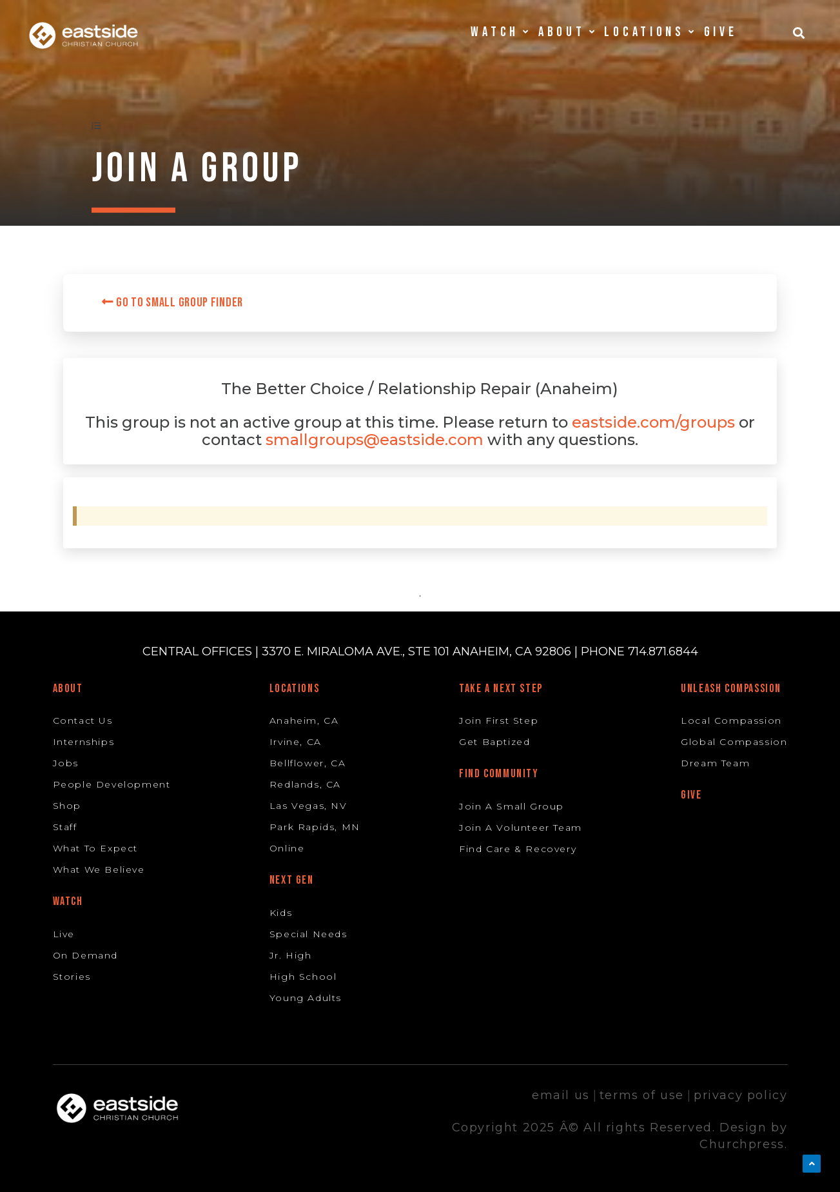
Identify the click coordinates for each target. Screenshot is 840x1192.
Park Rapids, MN (314, 827)
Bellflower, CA (307, 763)
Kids (280, 913)
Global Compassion (734, 742)
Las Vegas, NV (308, 805)
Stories (72, 976)
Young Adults (305, 998)
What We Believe (99, 869)
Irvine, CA (295, 742)
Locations (294, 688)
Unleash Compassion (731, 688)
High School (303, 976)
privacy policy (740, 1095)
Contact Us (83, 720)
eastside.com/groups (653, 422)
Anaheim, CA (304, 720)
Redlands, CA (305, 784)
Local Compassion (731, 720)
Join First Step (498, 720)
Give (720, 32)
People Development (112, 784)
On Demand (85, 955)
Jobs (66, 763)
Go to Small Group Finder (172, 302)
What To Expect (95, 848)
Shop (67, 805)
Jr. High (290, 955)
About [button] (566, 32)
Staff (65, 827)
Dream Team (715, 763)
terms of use (642, 1095)
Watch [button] (500, 32)
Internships (84, 742)
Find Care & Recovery (517, 849)
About (68, 688)
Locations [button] (649, 32)
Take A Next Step (501, 688)
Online (287, 848)
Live (64, 934)
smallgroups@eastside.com (374, 439)
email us (561, 1095)
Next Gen (291, 880)
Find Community (498, 773)
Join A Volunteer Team (520, 827)
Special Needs (308, 934)
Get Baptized (494, 742)
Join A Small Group (511, 806)
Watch (68, 901)
